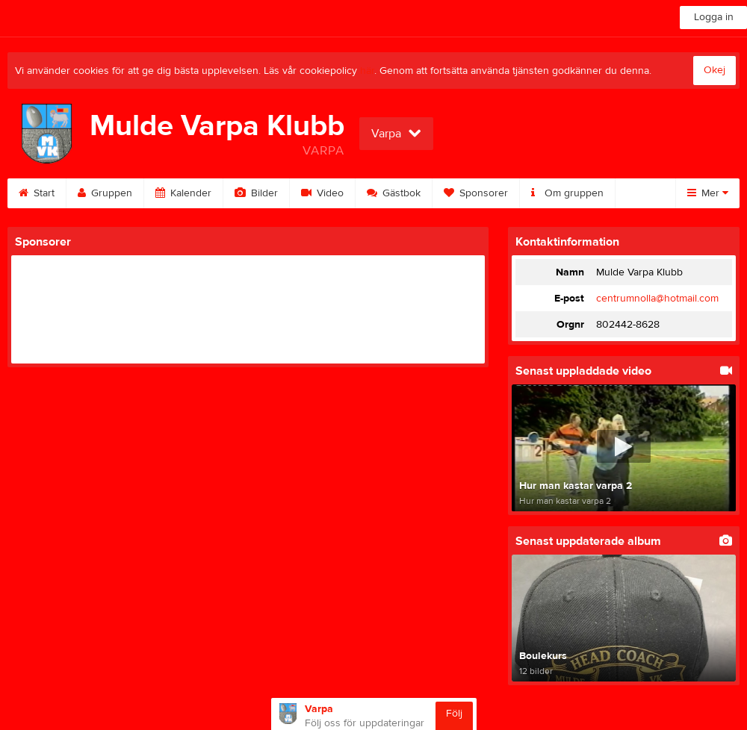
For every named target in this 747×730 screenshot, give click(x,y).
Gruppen (105, 193)
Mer (707, 193)
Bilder (256, 193)
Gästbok (394, 193)
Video (322, 193)
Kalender (183, 193)
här (367, 71)
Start (37, 193)
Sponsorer (476, 193)
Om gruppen (567, 193)
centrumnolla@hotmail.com (657, 298)
